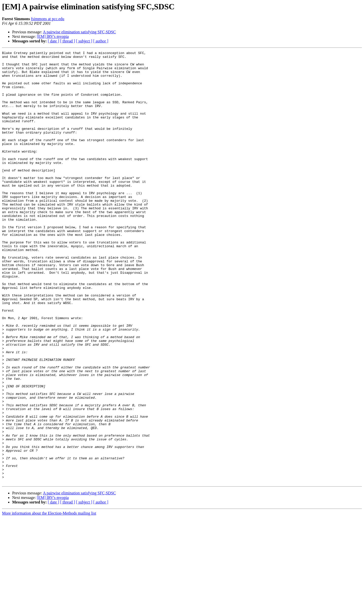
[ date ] (53, 41)
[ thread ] (67, 41)
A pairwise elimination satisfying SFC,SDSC (79, 32)
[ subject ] (84, 41)
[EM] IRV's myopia (53, 36)
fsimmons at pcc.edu (47, 19)
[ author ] (100, 41)
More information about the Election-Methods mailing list (49, 599)
